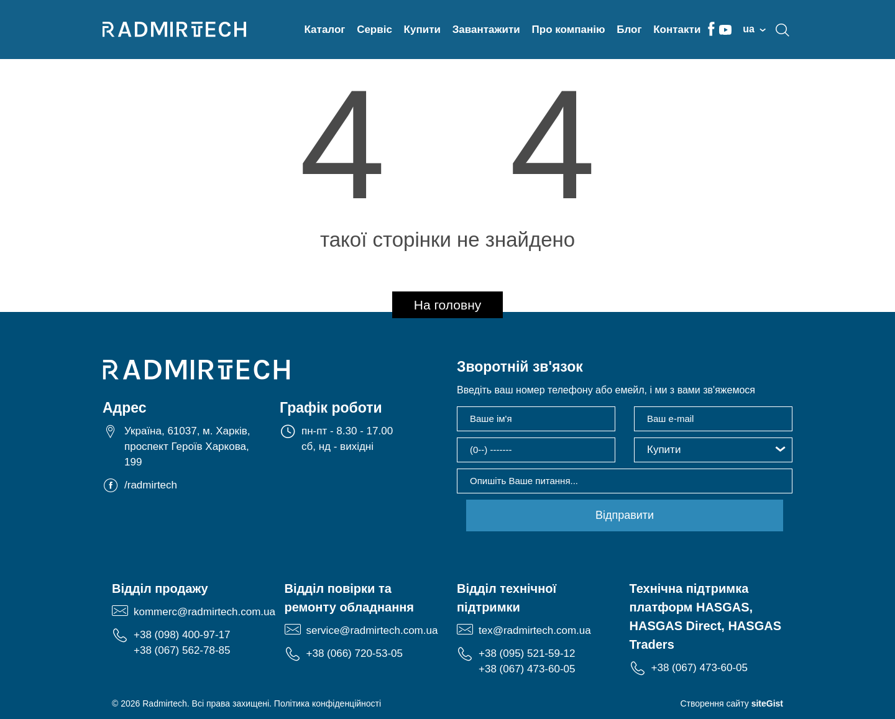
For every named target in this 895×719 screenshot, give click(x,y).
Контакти (676, 29)
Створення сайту (731, 703)
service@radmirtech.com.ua (372, 630)
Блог (629, 29)
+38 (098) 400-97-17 (182, 635)
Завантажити (486, 29)
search (782, 29)
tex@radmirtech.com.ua (535, 630)
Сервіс (374, 29)
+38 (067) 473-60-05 (527, 669)
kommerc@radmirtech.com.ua (204, 612)
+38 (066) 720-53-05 (354, 653)
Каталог (325, 29)
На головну (448, 305)
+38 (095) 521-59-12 (527, 653)
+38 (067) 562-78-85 (182, 650)
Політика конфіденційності (327, 703)
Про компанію (568, 29)
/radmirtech (150, 486)
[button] (713, 449)
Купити (422, 29)
